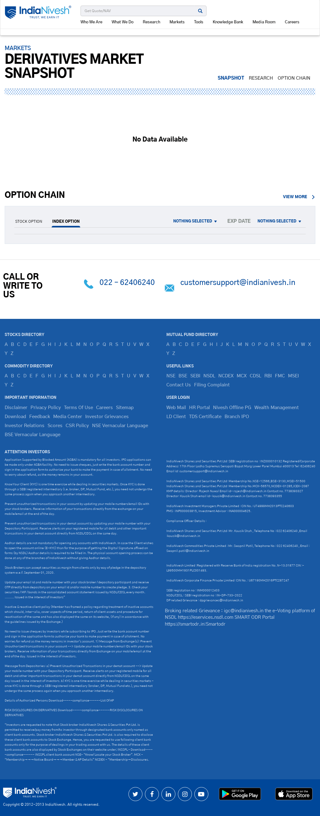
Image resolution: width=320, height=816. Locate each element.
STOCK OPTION (28, 221)
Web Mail (176, 407)
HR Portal (199, 407)
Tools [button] (198, 22)
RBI (268, 376)
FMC (280, 376)
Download (15, 416)
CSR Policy (77, 425)
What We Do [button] (122, 22)
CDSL (255, 376)
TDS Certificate (205, 416)
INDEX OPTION (66, 221)
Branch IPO (237, 416)
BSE (183, 376)
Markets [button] (177, 22)
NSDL (209, 376)
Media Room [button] (264, 22)
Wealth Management (276, 407)
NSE (170, 376)
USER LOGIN (178, 397)
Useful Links (180, 366)
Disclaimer (16, 407)
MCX (242, 376)
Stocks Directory (24, 335)
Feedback (39, 416)
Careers (104, 407)
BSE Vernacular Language (32, 434)
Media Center (67, 416)
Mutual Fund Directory (192, 335)
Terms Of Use (78, 407)
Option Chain (294, 78)
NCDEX (226, 376)
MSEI (293, 376)
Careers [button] (292, 22)
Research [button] (151, 22)
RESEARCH (261, 78)
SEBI (195, 376)
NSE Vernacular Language (120, 425)
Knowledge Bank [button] (228, 22)
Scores (55, 425)
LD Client (176, 416)
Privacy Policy (45, 407)
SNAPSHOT (231, 78)
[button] (197, 221)
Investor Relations (24, 425)
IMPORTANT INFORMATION (30, 397)
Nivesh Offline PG (232, 407)
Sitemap (125, 407)
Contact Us (178, 385)
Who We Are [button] (91, 22)
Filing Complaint (212, 385)
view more (299, 197)
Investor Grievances (107, 416)
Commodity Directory (29, 366)
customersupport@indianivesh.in (237, 283)
